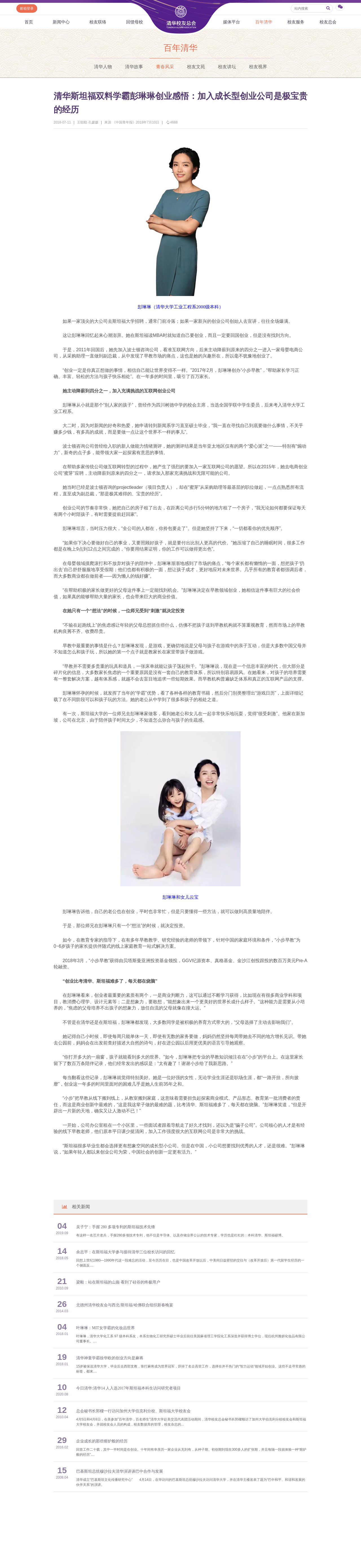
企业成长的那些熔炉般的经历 (101, 1441)
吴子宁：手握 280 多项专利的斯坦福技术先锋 (115, 1227)
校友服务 (295, 21)
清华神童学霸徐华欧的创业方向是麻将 (109, 1358)
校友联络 (97, 21)
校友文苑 (196, 66)
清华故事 (134, 66)
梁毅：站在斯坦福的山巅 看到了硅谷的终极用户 (118, 1282)
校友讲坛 (227, 66)
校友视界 (258, 66)
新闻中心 (61, 21)
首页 (29, 21)
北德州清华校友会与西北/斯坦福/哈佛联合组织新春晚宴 (124, 1305)
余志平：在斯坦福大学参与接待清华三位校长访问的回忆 (125, 1252)
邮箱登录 (27, 8)
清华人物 (103, 66)
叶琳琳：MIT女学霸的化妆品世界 (105, 1328)
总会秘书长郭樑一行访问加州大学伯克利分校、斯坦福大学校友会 (133, 1411)
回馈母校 (134, 21)
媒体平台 (231, 21)
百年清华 (263, 21)
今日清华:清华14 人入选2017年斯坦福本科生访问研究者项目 (128, 1388)
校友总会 (328, 21)
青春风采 (165, 66)
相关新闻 (75, 1206)
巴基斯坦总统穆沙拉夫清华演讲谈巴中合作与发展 (119, 1471)
